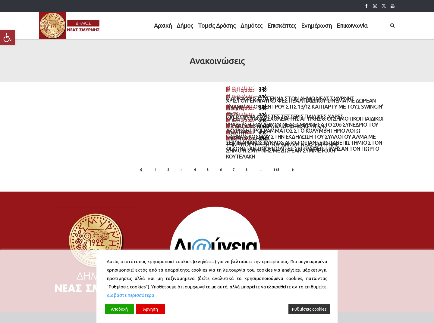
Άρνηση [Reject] (150, 309)
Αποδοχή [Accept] (119, 309)
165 (276, 169)
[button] (7, 37)
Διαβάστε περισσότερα (130, 295)
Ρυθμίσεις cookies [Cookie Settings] (309, 309)
